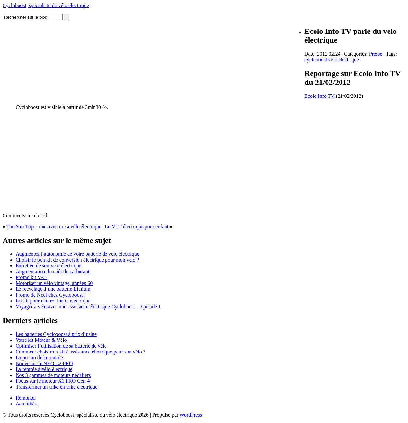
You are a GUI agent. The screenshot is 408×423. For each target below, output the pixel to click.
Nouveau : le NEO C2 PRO (44, 363)
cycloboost (315, 59)
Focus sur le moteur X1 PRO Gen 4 (53, 381)
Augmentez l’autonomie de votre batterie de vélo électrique (77, 254)
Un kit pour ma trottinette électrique (53, 300)
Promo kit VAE (31, 277)
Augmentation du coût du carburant (53, 271)
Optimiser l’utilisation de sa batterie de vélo (61, 346)
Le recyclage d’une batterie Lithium (53, 289)
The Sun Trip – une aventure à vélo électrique (53, 226)
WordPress (190, 414)
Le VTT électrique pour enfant (136, 226)
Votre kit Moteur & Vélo (41, 340)
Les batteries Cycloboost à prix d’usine (56, 334)
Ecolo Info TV (319, 96)
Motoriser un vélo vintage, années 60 (54, 283)
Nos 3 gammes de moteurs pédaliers (53, 375)
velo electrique (343, 59)
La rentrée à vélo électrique (44, 369)
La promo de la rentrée (39, 357)
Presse (375, 54)
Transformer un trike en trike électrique (56, 387)
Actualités (26, 403)
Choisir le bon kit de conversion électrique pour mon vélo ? (77, 260)
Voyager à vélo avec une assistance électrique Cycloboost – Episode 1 (88, 306)
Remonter (26, 398)
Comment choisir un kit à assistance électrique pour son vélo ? (80, 351)
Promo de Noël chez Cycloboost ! (51, 295)
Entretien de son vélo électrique (48, 265)
